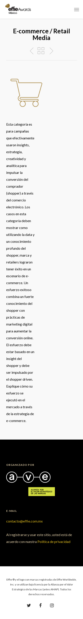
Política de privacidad (53, 541)
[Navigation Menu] (76, 9)
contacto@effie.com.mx (24, 521)
